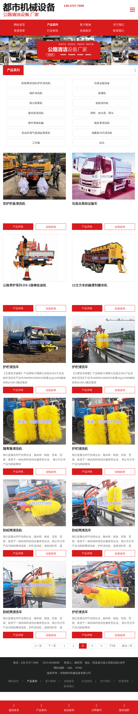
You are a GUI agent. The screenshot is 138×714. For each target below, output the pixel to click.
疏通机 (102, 93)
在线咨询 (51, 226)
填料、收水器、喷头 (102, 112)
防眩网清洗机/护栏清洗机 (36, 83)
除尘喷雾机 (36, 103)
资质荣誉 (19, 30)
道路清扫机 (102, 103)
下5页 (112, 645)
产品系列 (52, 24)
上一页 (38, 645)
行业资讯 (52, 30)
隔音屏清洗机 (102, 122)
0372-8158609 (51, 662)
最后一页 (127, 645)
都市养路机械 (36, 122)
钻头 (101, 142)
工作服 (36, 142)
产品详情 (18, 226)
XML (70, 667)
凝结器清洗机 (36, 112)
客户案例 (85, 24)
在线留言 (85, 30)
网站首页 (19, 24)
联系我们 (118, 30)
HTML (78, 667)
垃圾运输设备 (102, 83)
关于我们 (118, 24)
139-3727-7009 (74, 5)
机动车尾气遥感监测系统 (36, 132)
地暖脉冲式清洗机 (102, 132)
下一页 (52, 645)
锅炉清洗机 (36, 93)
